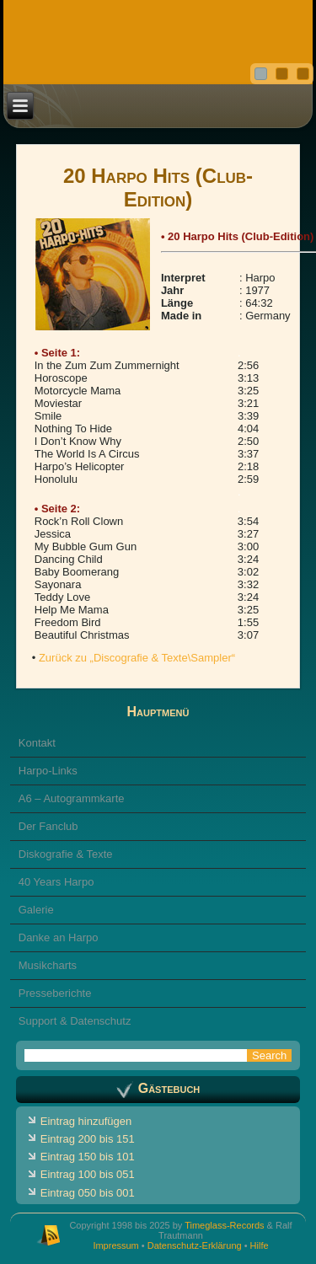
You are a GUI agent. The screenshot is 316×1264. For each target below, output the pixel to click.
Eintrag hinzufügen (85, 1121)
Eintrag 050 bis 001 (87, 1192)
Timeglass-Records (224, 1225)
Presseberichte (55, 993)
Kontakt (37, 742)
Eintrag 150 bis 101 (87, 1156)
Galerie (36, 909)
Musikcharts (48, 965)
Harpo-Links (48, 770)
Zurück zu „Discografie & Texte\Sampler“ (137, 657)
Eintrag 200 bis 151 (87, 1139)
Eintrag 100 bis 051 (87, 1174)
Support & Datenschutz (75, 1021)
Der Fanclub (48, 826)
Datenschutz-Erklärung (194, 1245)
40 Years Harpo (56, 882)
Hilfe (259, 1245)
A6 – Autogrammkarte (72, 798)
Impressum (115, 1245)
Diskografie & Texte (66, 854)
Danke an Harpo (59, 937)
